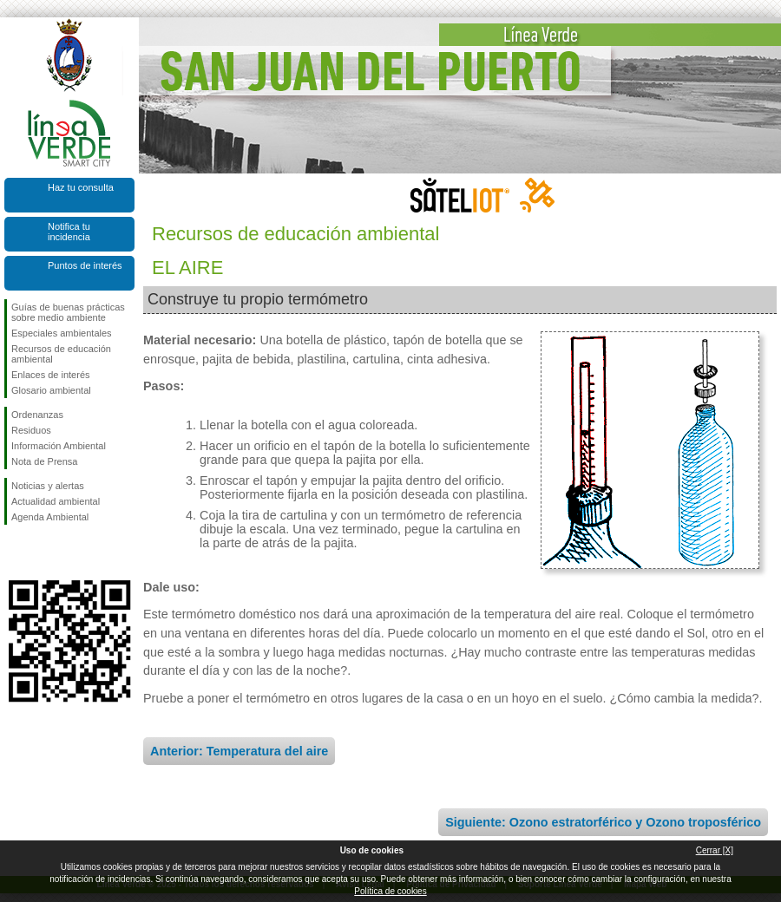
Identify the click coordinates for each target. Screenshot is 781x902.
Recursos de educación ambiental (61, 353)
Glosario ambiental (51, 390)
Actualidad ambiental (55, 501)
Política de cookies (390, 891)
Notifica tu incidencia (69, 231)
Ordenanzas (37, 414)
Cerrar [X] (714, 850)
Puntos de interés (85, 265)
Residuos (31, 430)
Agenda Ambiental (50, 517)
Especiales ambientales (61, 333)
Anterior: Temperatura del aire (239, 751)
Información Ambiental (58, 446)
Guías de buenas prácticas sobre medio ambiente (68, 312)
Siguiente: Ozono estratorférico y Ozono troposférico (603, 822)
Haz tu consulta (81, 187)
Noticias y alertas (47, 485)
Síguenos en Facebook (14, 552)
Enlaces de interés (50, 374)
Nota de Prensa (44, 461)
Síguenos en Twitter (43, 552)
